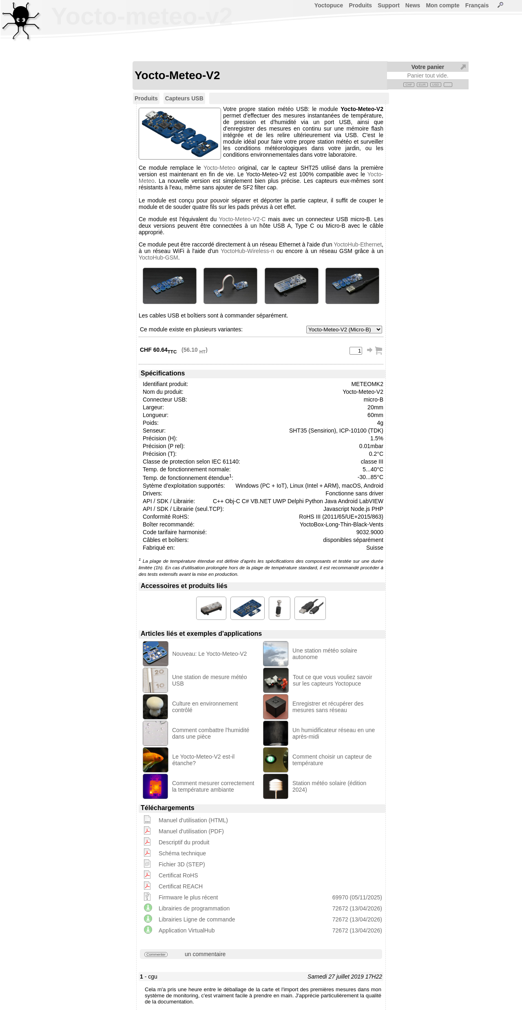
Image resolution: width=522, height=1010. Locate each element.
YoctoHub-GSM (158, 257)
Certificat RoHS (178, 875)
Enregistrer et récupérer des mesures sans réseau (327, 706)
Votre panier (428, 67)
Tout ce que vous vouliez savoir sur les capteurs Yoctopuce (332, 680)
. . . (448, 85)
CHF (408, 85)
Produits (360, 5)
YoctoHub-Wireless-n (247, 251)
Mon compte (442, 5)
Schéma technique (182, 853)
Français (477, 5)
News (412, 5)
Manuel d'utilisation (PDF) (191, 831)
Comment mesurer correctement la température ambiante (213, 786)
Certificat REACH (181, 886)
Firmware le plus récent (188, 897)
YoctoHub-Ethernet (358, 244)
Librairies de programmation (194, 908)
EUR (422, 85)
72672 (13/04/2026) (357, 908)
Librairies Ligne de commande (197, 919)
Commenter (156, 954)
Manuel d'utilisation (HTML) (193, 820)
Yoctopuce (328, 5)
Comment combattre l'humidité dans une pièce (210, 733)
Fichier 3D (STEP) (182, 864)
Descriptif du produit (184, 842)
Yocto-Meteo (219, 167)
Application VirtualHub (187, 930)
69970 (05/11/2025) (357, 897)
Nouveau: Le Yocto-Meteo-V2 (210, 653)
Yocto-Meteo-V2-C (242, 219)
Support (389, 5)
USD (435, 85)
